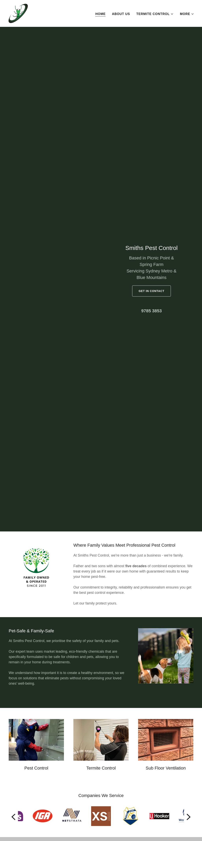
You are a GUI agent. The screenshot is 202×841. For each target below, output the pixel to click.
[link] (18, 13)
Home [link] (100, 14)
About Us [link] (121, 14)
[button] (155, 14)
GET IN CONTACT (151, 291)
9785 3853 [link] (151, 310)
